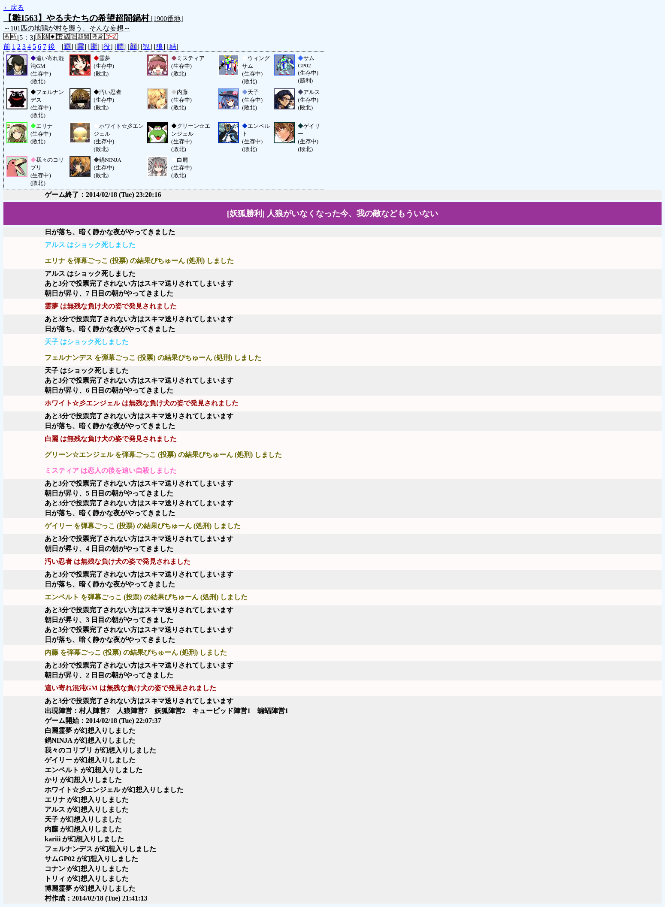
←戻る (13, 7)
